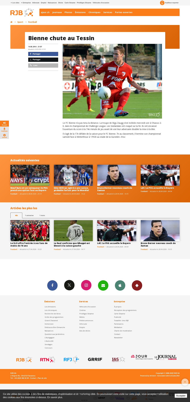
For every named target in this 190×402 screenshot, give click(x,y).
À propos (117, 307)
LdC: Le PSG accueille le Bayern (157, 187)
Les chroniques (51, 310)
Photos (68, 12)
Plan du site (42, 378)
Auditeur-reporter (169, 3)
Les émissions (50, 307)
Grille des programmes (54, 317)
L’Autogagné (49, 338)
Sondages (48, 344)
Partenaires (118, 324)
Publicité (117, 317)
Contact (117, 334)
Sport (20, 22)
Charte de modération (123, 331)
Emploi (43, 3)
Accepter (181, 395)
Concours (48, 348)
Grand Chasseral (51, 320)
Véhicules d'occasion (101, 3)
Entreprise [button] (26, 3)
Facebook (52, 285)
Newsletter (118, 338)
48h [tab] (16, 215)
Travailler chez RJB (121, 320)
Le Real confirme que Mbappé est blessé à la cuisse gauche (72, 244)
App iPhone (120, 285)
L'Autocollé (49, 341)
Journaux (57, 12)
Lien (33, 65)
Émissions (80, 12)
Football (32, 22)
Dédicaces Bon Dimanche (55, 327)
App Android (137, 285)
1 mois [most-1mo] (42, 215)
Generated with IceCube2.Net (168, 376)
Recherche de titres (53, 314)
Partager (35, 54)
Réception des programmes (125, 310)
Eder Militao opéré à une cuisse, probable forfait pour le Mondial (71, 189)
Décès (60, 3)
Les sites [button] (15, 3)
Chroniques (94, 12)
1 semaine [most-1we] (29, 215)
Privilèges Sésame (84, 3)
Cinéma (82, 310)
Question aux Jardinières (54, 334)
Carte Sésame (70, 3)
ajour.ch (45, 12)
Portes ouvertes (123, 12)
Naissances (52, 3)
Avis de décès (84, 331)
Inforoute (35, 3)
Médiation (118, 327)
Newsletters (103, 285)
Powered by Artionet (148, 376)
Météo (82, 317)
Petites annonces (86, 320)
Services (107, 12)
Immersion (49, 324)
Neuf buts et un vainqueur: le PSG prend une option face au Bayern (29, 189)
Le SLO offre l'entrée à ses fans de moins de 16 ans (29, 244)
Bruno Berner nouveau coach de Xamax (114, 189)
